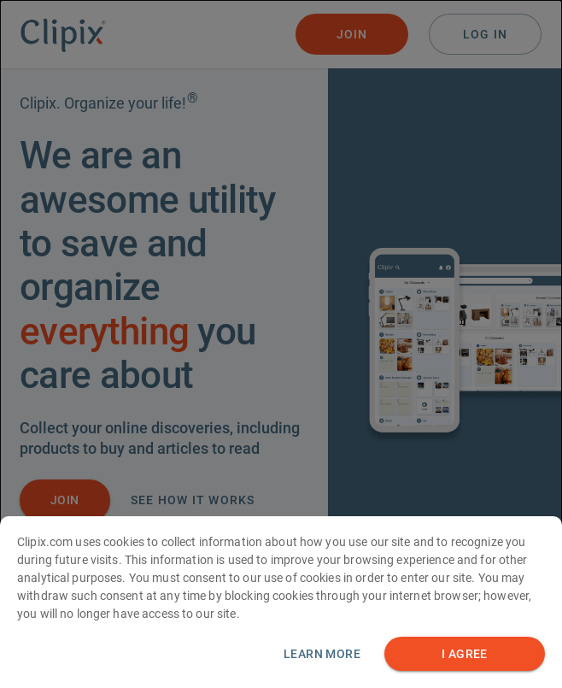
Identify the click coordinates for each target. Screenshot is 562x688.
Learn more (322, 658)
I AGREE (464, 658)
